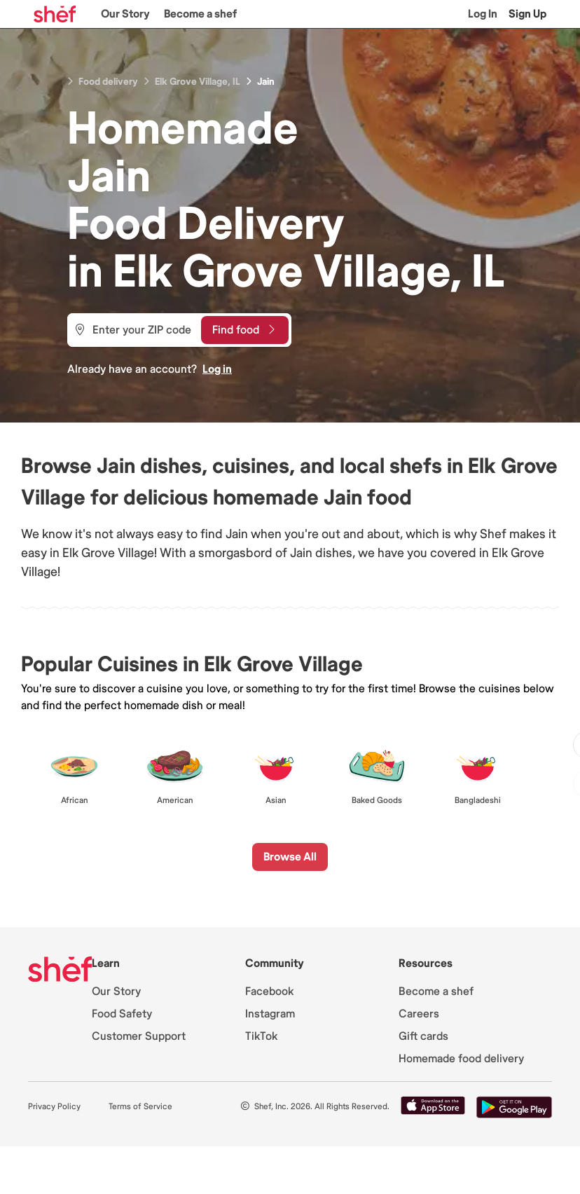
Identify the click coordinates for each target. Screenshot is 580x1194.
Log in (217, 369)
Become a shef (200, 14)
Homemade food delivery (461, 1059)
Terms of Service (140, 1107)
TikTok (261, 1036)
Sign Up (527, 14)
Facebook (269, 991)
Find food (243, 330)
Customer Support (139, 1036)
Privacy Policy (54, 1107)
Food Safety (122, 1014)
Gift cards (423, 1036)
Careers (419, 1014)
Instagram (270, 1014)
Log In (482, 14)
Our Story (125, 14)
